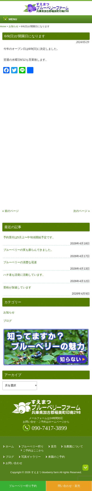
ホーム (10, 446)
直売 (53, 446)
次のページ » (81, 210)
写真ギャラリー (31, 456)
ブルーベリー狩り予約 (23, 485)
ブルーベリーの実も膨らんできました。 (28, 249)
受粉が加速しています (17, 287)
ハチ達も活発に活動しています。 (24, 274)
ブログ (7, 320)
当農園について (73, 446)
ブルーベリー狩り (32, 446)
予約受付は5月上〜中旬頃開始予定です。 (29, 237)
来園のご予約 (56, 456)
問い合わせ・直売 (69, 485)
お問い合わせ (14, 463)
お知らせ (9, 312)
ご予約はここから (33, 450)
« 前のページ (10, 210)
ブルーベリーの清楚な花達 (20, 262)
